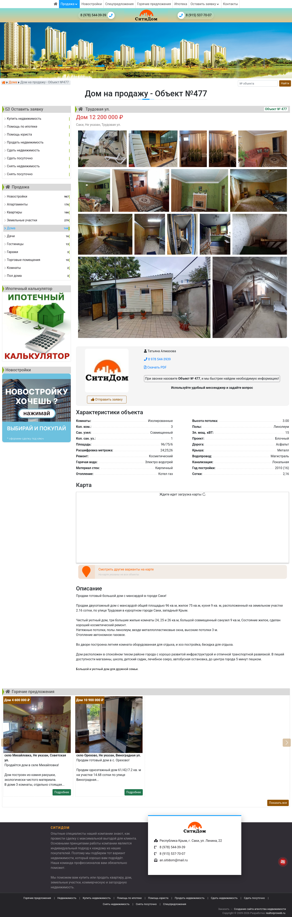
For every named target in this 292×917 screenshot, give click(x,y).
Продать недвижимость (190, 898)
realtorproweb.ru (275, 913)
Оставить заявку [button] (205, 4)
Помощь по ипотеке (129, 898)
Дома (13, 82)
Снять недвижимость (116, 904)
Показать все (278, 802)
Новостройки (92, 4)
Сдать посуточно (254, 898)
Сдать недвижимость (224, 898)
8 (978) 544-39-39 (98, 15)
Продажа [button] (69, 4)
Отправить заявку (106, 399)
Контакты (230, 4)
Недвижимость (66, 898)
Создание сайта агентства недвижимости (260, 908)
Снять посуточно (146, 904)
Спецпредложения (119, 4)
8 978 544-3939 (157, 359)
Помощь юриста (158, 898)
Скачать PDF (155, 367)
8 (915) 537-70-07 (195, 15)
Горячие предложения (154, 4)
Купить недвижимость (97, 898)
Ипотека (180, 4)
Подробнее (61, 792)
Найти (285, 83)
